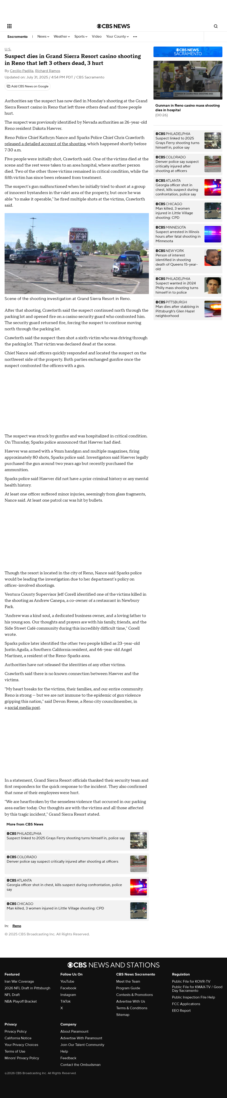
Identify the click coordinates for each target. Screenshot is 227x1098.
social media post (24, 707)
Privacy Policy (16, 1031)
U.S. (8, 49)
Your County (117, 36)
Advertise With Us (130, 1001)
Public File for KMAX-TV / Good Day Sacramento (197, 988)
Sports (80, 36)
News (43, 36)
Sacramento (17, 36)
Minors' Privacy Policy (22, 1058)
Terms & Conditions (131, 1008)
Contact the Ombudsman (80, 1065)
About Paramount (74, 1031)
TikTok (65, 1001)
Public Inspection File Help (193, 997)
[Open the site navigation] (42, 26)
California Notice (18, 1038)
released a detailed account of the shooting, (45, 144)
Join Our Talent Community (82, 1045)
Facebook (68, 988)
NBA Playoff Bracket (21, 1001)
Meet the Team (128, 981)
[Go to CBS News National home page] (113, 26)
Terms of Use (15, 1051)
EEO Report (181, 1010)
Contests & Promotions (134, 995)
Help (64, 1051)
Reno (16, 926)
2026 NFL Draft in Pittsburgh (27, 988)
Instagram (68, 995)
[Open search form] (216, 26)
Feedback (68, 1058)
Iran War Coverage (19, 981)
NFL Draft (12, 995)
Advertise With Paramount (81, 1038)
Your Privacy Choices (21, 1045)
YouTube (67, 981)
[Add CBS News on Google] (28, 86)
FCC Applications (186, 1004)
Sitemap (122, 1015)
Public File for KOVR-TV (191, 981)
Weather (62, 36)
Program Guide (128, 988)
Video (97, 36)
